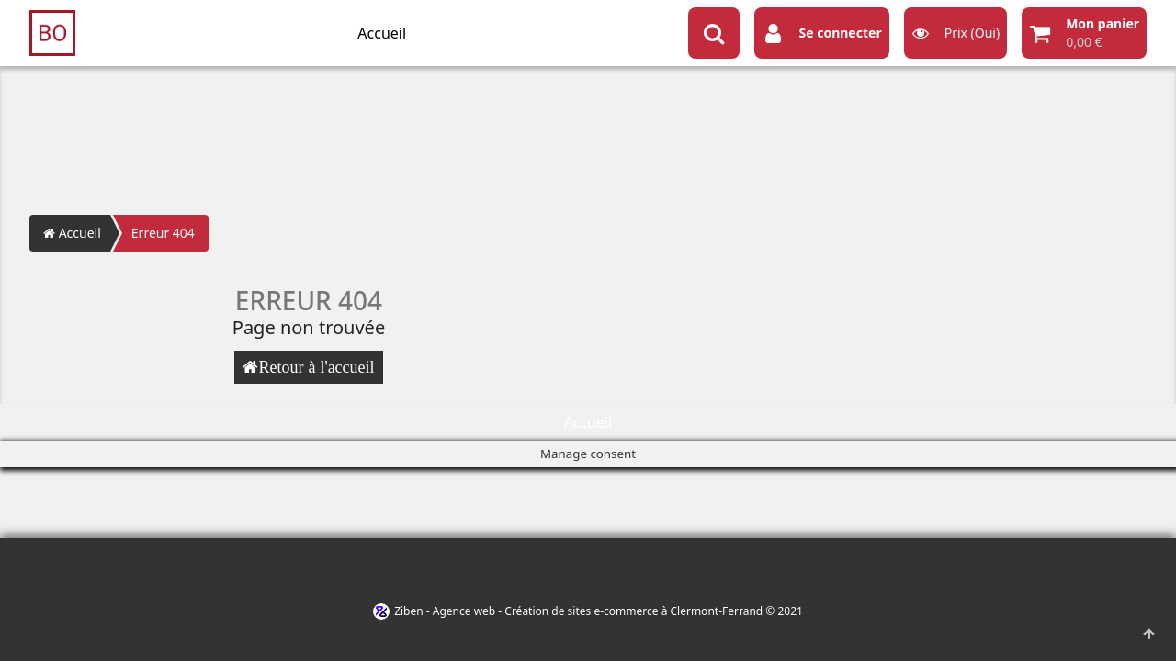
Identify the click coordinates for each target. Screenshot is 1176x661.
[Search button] (714, 33)
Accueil (381, 33)
